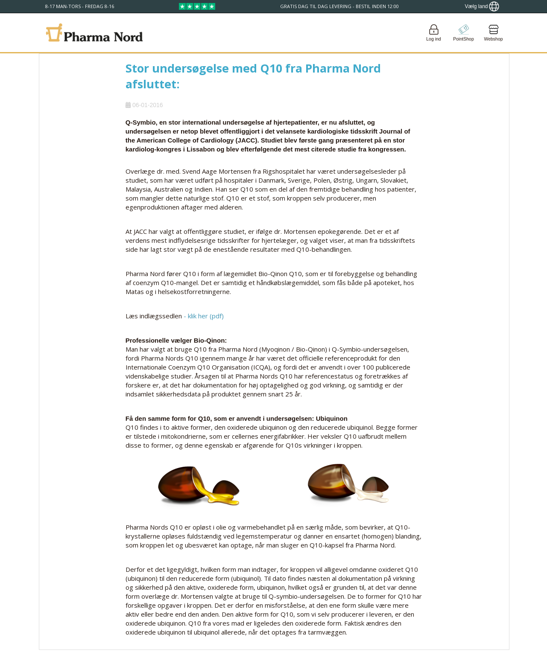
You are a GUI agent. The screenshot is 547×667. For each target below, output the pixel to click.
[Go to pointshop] (464, 33)
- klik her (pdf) (204, 316)
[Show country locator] (482, 6)
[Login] (434, 33)
